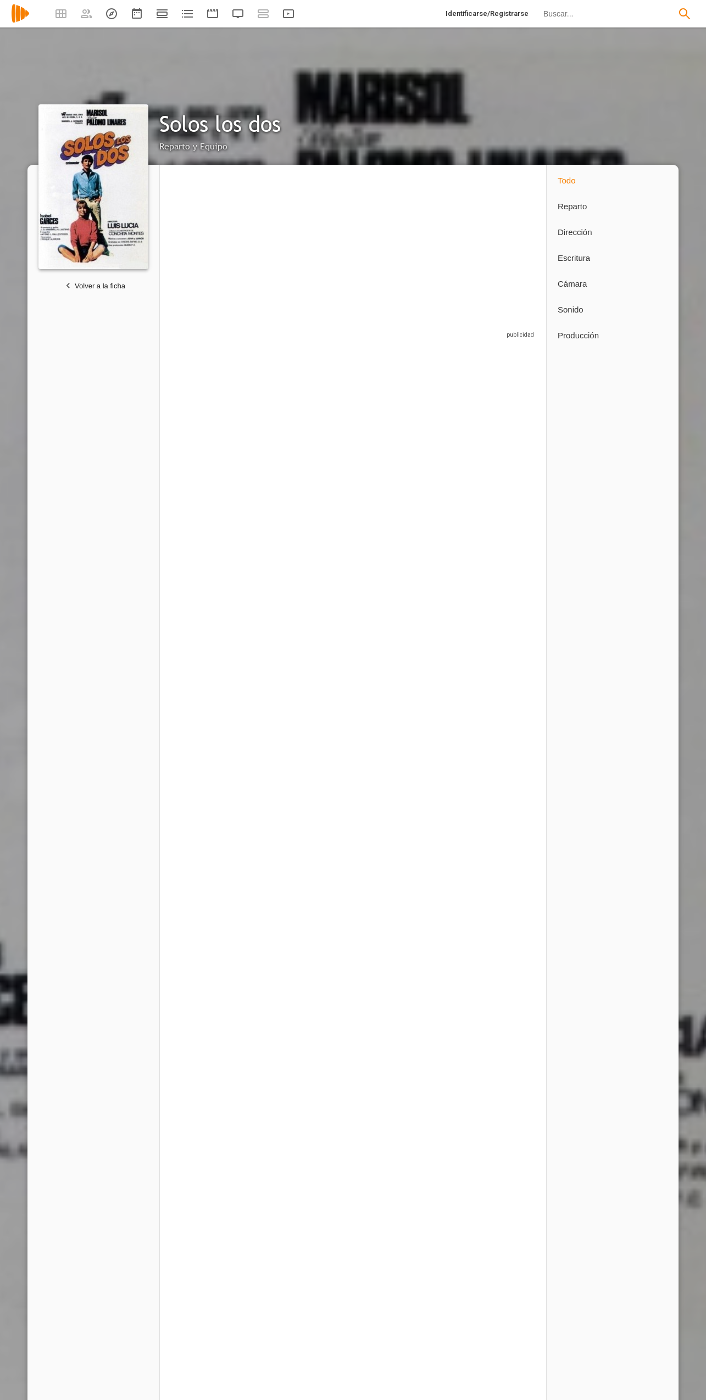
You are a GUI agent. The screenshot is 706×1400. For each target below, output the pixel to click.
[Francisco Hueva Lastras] (283, 1206)
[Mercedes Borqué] (434, 585)
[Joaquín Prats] (359, 719)
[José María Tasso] (203, 847)
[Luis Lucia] (203, 1024)
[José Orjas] (504, 447)
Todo (567, 180)
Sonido (570, 309)
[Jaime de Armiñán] (208, 1206)
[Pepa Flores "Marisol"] (208, 447)
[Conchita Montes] (208, 585)
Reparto (572, 206)
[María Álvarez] (359, 585)
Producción (578, 335)
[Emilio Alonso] (504, 585)
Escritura (574, 258)
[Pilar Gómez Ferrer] (283, 585)
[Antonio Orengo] (283, 719)
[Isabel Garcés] (434, 447)
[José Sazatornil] (504, 719)
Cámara (572, 283)
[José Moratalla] (208, 719)
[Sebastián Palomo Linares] (359, 447)
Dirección (575, 232)
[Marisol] (283, 447)
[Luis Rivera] (434, 719)
